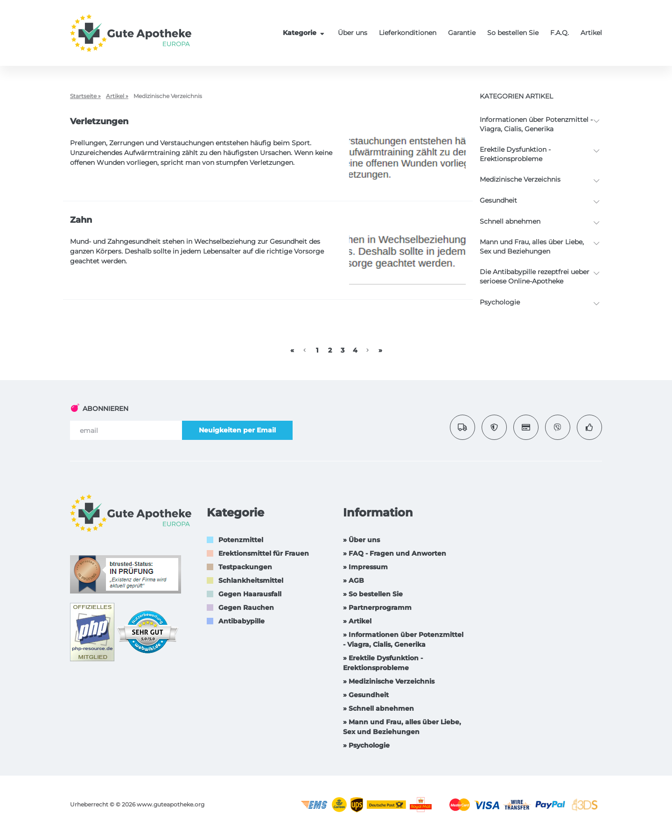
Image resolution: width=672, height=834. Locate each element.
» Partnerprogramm (377, 607)
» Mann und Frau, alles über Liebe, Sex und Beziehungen (402, 727)
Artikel (591, 32)
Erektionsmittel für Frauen (263, 553)
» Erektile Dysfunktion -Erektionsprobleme (383, 663)
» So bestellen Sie (373, 594)
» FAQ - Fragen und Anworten (394, 553)
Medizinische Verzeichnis (520, 179)
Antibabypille (241, 621)
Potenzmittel (240, 540)
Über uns (352, 32)
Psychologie (500, 302)
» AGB (353, 580)
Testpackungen (245, 567)
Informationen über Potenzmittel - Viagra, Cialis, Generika (536, 124)
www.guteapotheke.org (170, 804)
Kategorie (305, 32)
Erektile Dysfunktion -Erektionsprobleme (515, 154)
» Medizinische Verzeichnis (388, 681)
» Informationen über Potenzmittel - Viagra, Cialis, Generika (403, 639)
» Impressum (365, 567)
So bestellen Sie (513, 32)
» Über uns (361, 540)
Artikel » (117, 95)
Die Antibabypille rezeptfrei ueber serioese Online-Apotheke (534, 276)
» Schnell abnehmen (378, 708)
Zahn (81, 220)
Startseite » (85, 95)
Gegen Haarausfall (249, 594)
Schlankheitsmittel (250, 580)
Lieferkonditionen (407, 32)
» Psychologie (366, 745)
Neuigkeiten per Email (237, 430)
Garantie (462, 32)
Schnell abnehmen (510, 221)
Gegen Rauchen (246, 607)
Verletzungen (99, 121)
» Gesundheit (366, 695)
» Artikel (357, 621)
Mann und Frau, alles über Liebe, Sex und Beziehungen (532, 246)
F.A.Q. (559, 32)
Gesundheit (498, 200)
